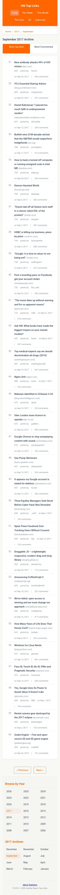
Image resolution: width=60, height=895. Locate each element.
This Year (19, 20)
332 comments (40, 638)
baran (33, 338)
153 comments (40, 727)
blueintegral (36, 722)
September (28, 31)
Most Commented (43, 47)
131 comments (41, 753)
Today (15, 13)
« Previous (22, 770)
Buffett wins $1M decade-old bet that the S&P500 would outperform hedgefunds (33, 138)
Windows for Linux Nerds (28, 645)
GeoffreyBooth (37, 585)
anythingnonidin (38, 364)
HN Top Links (30, 6)
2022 (25, 798)
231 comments (41, 98)
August (27, 856)
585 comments (41, 429)
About (25, 885)
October (44, 849)
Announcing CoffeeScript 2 (29, 577)
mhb (33, 313)
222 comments (41, 408)
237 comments (40, 268)
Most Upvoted (16, 47)
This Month (42, 13)
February (27, 869)
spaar (33, 402)
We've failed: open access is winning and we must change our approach (32, 602)
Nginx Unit (20, 376)
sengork (35, 219)
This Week (27, 13)
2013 (25, 817)
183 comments (41, 451)
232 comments (24, 387)
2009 (43, 824)
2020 (9, 804)
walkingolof (36, 262)
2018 (43, 804)
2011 (9, 824)
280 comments (40, 246)
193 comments (24, 544)
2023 (9, 798)
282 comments (40, 200)
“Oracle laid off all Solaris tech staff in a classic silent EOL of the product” (33, 210)
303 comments (41, 293)
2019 (25, 804)
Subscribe (40, 20)
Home (8, 31)
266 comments (41, 493)
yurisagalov (36, 147)
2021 (43, 798)
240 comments (41, 178)
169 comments (24, 519)
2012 (43, 817)
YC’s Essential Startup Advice (30, 83)
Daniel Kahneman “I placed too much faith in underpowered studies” (31, 109)
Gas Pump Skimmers (25, 458)
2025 (25, 791)
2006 (43, 830)
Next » (40, 770)
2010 (25, 824)
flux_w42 (35, 287)
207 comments (41, 591)
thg (32, 539)
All (29, 20)
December (11, 849)
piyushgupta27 (38, 445)
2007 (25, 830)
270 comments (24, 319)
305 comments (41, 681)
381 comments (41, 659)
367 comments (41, 370)
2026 (9, 791)
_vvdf (33, 513)
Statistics (33, 885)
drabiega (35, 194)
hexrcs (34, 71)
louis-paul (35, 675)
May (25, 862)
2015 (43, 811)
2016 (25, 811)
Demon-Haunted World (26, 185)
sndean (34, 632)
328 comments (41, 127)
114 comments (41, 570)
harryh (34, 488)
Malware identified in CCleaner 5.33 (33, 394)
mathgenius (36, 611)
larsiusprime (36, 240)
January (44, 869)
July (42, 856)
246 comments (41, 76)
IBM (33, 700)
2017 (16, 31)
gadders (35, 424)
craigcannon (36, 92)
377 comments (41, 617)
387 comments (40, 225)
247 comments (24, 344)
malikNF (35, 747)
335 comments (41, 472)
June (8, 862)
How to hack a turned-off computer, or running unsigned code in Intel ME (33, 164)
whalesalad (36, 466)
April (42, 862)
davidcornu (36, 564)
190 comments (24, 706)
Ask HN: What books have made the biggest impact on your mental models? (33, 329)
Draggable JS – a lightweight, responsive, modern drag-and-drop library (33, 555)
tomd (33, 381)
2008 (9, 830)
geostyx (34, 654)
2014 (9, 817)
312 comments (41, 153)
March (9, 869)
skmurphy (35, 121)
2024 (43, 791)
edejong (34, 172)
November (28, 849)
